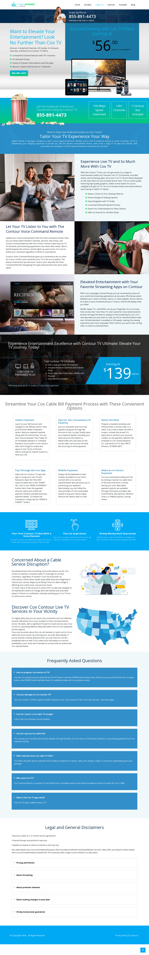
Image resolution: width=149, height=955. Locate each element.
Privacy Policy (121, 935)
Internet (111, 4)
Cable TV (99, 4)
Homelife (123, 4)
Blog (133, 4)
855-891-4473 (82, 16)
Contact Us (134, 935)
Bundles (87, 4)
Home (77, 4)
